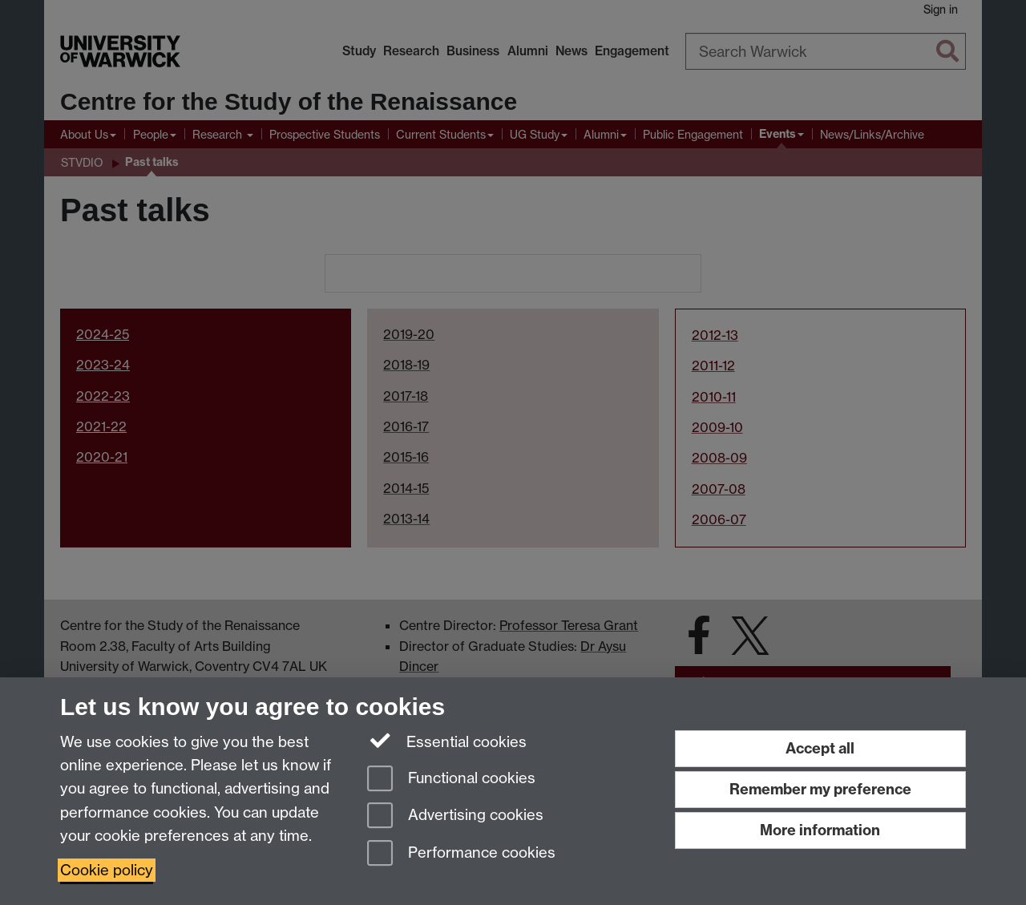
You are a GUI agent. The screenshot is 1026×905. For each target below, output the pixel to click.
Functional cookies (451, 779)
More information (820, 830)
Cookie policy (106, 870)
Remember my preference (820, 789)
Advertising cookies (455, 816)
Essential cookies (447, 740)
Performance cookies (461, 854)
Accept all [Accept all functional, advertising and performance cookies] (820, 748)
